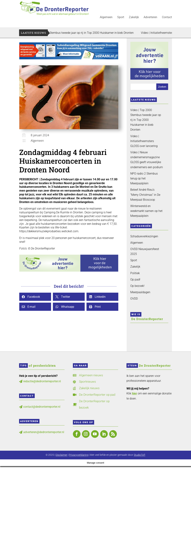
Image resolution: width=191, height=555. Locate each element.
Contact (167, 17)
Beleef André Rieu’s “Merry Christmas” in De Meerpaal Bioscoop (145, 194)
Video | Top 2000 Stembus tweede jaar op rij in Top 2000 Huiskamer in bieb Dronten (88, 32)
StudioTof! (139, 454)
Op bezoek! (137, 286)
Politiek (135, 273)
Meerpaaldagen (140, 292)
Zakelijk (134, 17)
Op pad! (135, 279)
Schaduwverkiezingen (144, 236)
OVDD (134, 298)
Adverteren (150, 17)
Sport (120, 17)
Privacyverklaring (78, 454)
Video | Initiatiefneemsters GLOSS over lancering (144, 141)
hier (134, 393)
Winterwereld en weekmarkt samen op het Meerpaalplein (146, 211)
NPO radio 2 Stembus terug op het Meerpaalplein (144, 178)
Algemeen (106, 17)
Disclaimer (61, 454)
